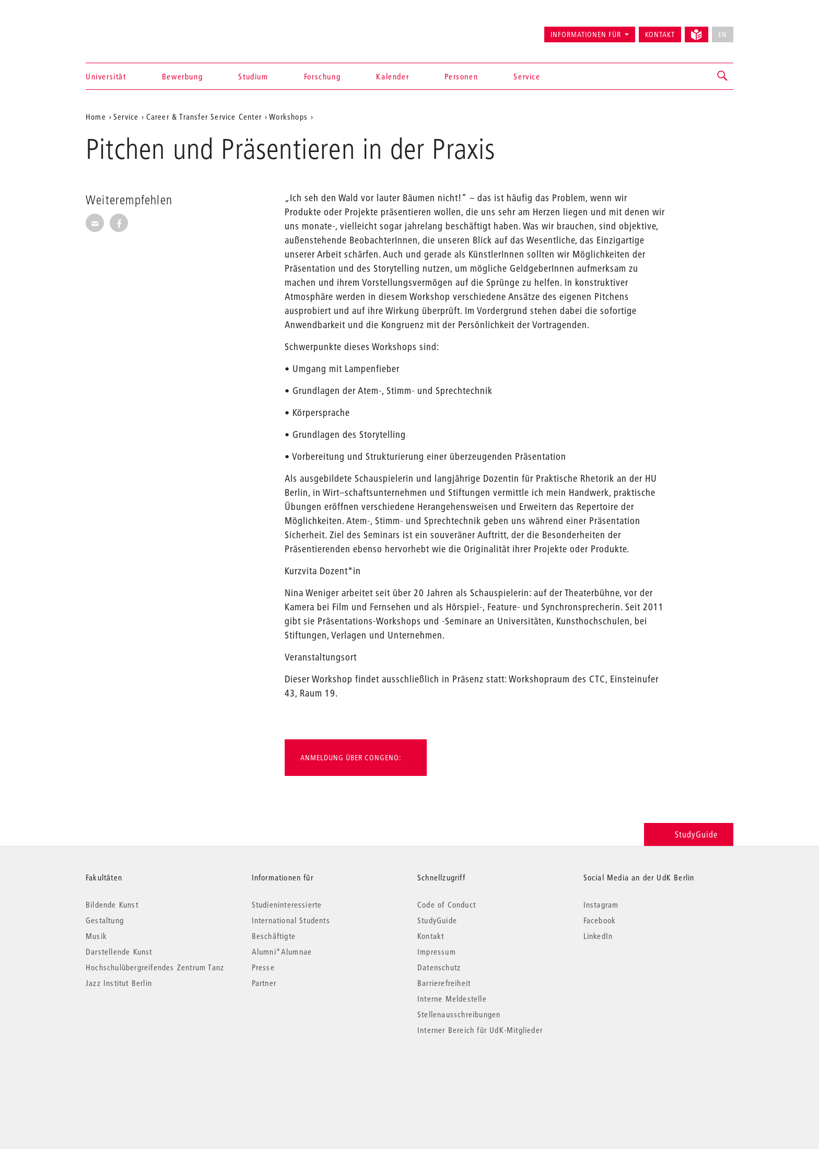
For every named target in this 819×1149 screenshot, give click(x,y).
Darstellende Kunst (119, 951)
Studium (253, 76)
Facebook (599, 920)
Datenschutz (439, 967)
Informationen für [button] (586, 34)
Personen (461, 76)
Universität (106, 76)
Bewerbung (182, 76)
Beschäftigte (274, 936)
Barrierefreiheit (444, 983)
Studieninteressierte (287, 904)
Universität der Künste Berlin (127, 29)
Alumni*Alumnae (282, 951)
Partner (264, 983)
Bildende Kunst (112, 904)
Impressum (436, 951)
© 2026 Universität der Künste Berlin (140, 1074)
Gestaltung (105, 920)
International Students (291, 920)
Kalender (392, 76)
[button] (722, 76)
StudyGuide (689, 834)
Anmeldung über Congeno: (350, 757)
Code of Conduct (446, 904)
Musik (96, 936)
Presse (263, 967)
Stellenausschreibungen (458, 1014)
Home (96, 116)
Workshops (288, 116)
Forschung (322, 76)
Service (526, 76)
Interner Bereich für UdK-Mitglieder (480, 1030)
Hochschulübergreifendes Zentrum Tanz (155, 967)
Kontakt (660, 34)
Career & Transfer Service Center (204, 116)
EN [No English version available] (722, 34)
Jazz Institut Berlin (119, 983)
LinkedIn (598, 936)
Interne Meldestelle (452, 998)
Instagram (601, 904)
